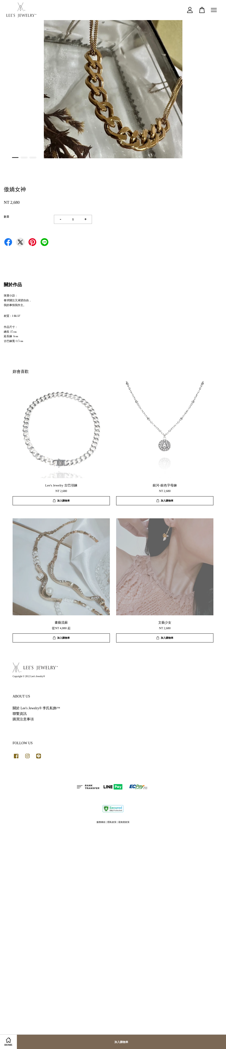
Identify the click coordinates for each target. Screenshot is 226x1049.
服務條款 (101, 822)
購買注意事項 (23, 719)
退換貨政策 (124, 822)
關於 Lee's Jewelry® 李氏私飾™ (36, 708)
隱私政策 (111, 822)
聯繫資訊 (20, 714)
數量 (6, 216)
